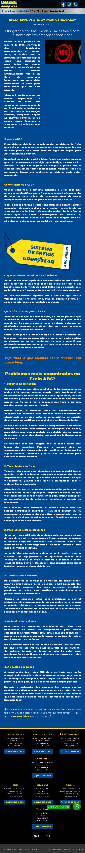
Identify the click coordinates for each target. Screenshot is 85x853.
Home (4, 11)
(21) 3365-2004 (70, 751)
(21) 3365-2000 (43, 826)
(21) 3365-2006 (42, 776)
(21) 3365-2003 (15, 751)
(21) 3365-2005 (42, 802)
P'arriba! (79, 849)
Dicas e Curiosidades (19, 11)
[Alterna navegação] (81, 4)
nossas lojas (21, 716)
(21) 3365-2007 (70, 802)
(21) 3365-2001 (42, 751)
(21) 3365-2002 (15, 802)
